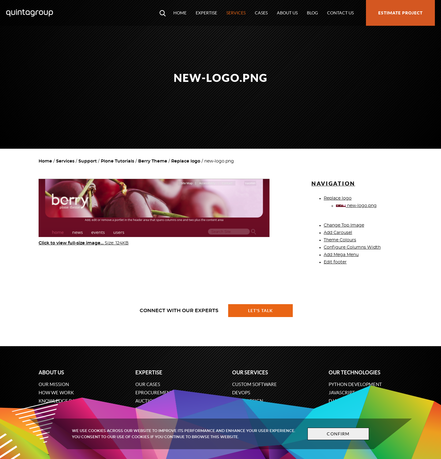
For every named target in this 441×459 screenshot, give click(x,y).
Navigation (333, 183)
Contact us (340, 12)
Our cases (147, 384)
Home (180, 12)
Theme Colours (340, 240)
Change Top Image (344, 225)
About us (287, 12)
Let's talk (260, 310)
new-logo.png (356, 206)
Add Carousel (338, 233)
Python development (355, 384)
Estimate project (400, 12)
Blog (312, 12)
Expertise (206, 12)
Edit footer (335, 262)
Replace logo (185, 161)
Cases (261, 12)
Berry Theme (152, 161)
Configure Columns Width (352, 247)
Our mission (54, 384)
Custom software (254, 384)
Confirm (334, 433)
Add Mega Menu (341, 255)
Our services (250, 372)
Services (236, 12)
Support (87, 161)
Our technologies (354, 372)
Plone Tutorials (117, 161)
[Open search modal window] (162, 13)
